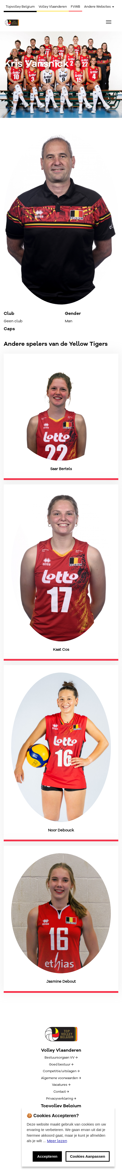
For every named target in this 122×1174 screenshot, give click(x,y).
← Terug (11, 73)
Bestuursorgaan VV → (61, 1057)
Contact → (61, 1091)
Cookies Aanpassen (87, 1156)
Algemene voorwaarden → (61, 1078)
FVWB (75, 6)
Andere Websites (99, 6)
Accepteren (47, 1156)
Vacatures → (61, 1085)
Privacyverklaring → (61, 1098)
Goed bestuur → (61, 1064)
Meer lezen (57, 1140)
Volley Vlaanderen (53, 6)
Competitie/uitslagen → (61, 1071)
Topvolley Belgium (20, 6)
